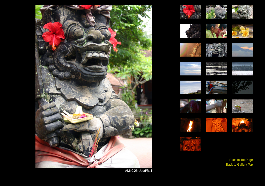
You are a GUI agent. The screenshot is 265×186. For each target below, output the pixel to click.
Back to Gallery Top (239, 164)
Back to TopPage (241, 160)
